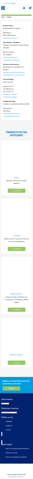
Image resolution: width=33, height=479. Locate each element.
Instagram (6, 421)
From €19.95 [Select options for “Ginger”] (16, 190)
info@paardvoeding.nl (10, 94)
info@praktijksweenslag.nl (11, 113)
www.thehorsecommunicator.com (14, 72)
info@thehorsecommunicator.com (14, 75)
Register (11, 388)
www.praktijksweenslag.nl (11, 116)
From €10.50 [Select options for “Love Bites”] (16, 249)
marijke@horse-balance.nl (11, 60)
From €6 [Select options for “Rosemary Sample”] (16, 362)
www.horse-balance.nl (10, 57)
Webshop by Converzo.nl (16, 476)
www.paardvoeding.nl (10, 97)
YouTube (6, 430)
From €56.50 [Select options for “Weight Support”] (16, 309)
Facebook (6, 425)
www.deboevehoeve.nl (10, 38)
